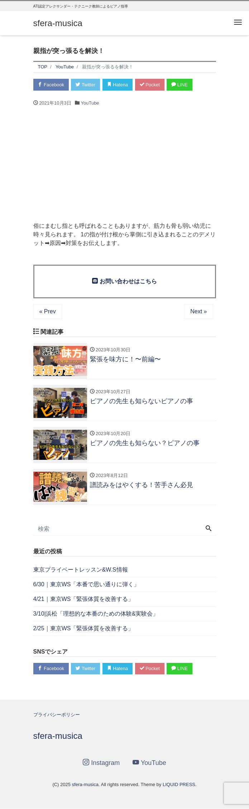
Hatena (117, 84)
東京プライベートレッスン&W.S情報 (80, 570)
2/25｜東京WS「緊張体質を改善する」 (83, 628)
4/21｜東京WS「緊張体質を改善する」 (83, 599)
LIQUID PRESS (179, 784)
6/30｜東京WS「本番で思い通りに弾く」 (86, 584)
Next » (198, 311)
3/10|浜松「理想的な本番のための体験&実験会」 (96, 614)
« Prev (47, 311)
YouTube (90, 103)
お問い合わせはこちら (124, 281)
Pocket (150, 84)
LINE (180, 84)
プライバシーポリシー (56, 714)
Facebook (51, 84)
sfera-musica (57, 23)
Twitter (86, 84)
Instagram (101, 762)
